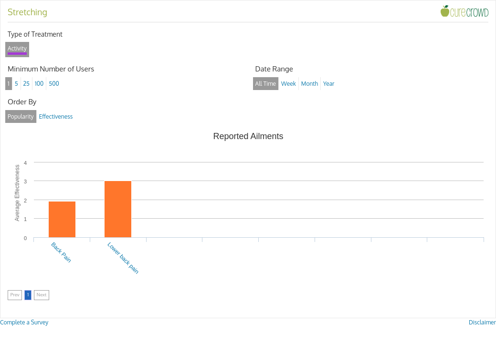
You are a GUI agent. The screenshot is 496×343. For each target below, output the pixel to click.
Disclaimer (482, 322)
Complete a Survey (24, 322)
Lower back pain (123, 258)
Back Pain (61, 252)
